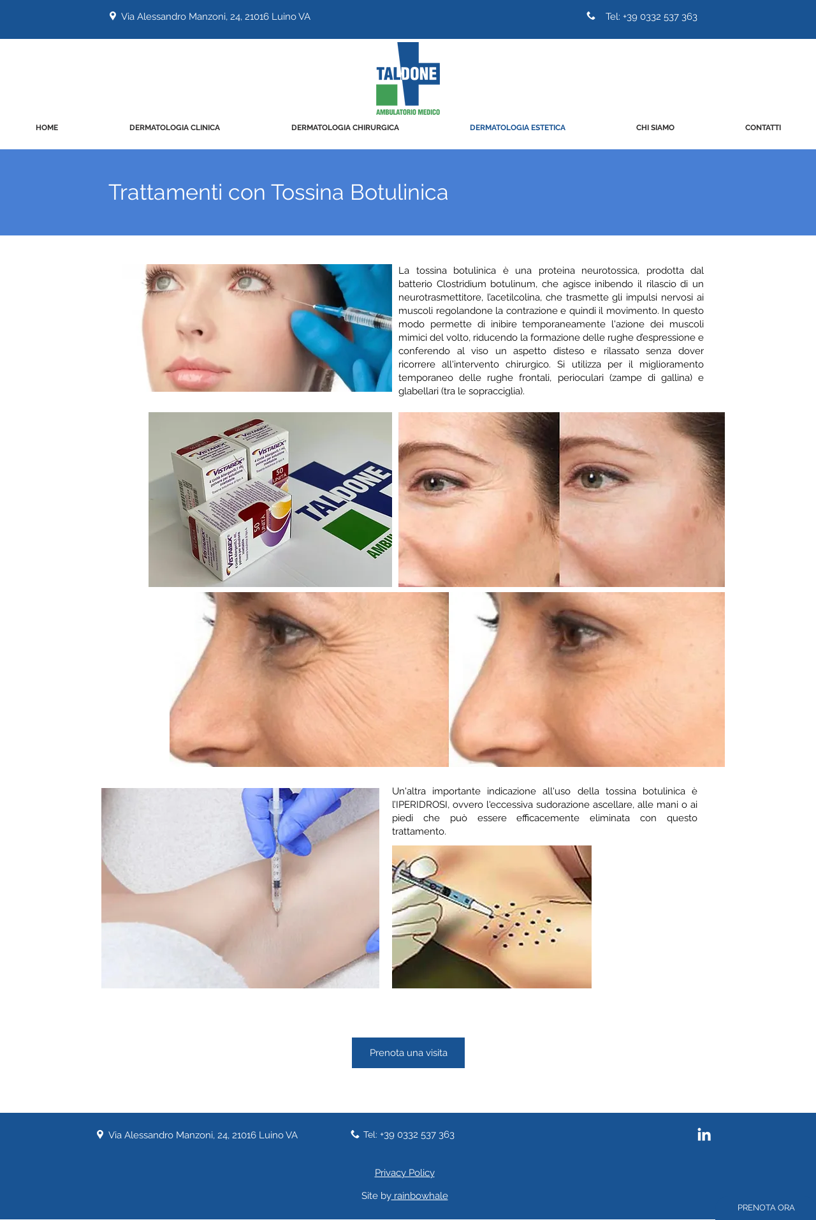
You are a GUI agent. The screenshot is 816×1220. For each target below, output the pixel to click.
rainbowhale (419, 1195)
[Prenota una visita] (408, 1053)
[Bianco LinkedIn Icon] (704, 1134)
